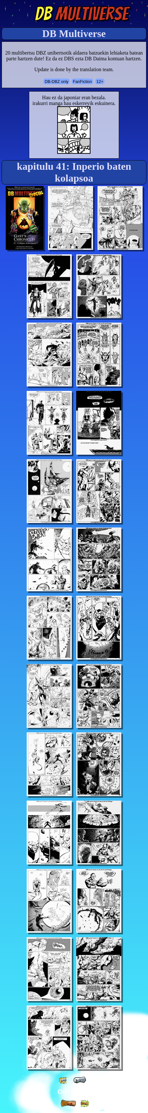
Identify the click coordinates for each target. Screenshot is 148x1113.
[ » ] (68, 1103)
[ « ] (79, 1080)
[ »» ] (84, 1104)
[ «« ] (63, 1080)
